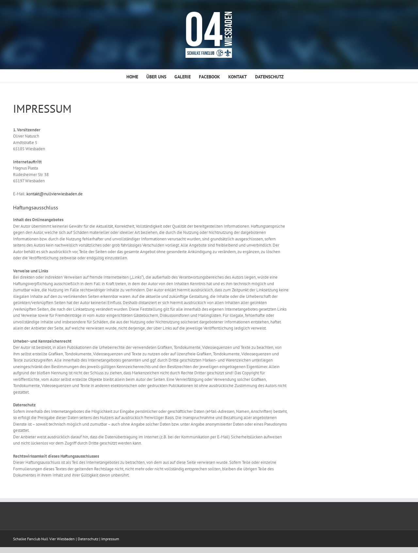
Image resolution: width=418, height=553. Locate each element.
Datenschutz (88, 538)
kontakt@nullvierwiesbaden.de (54, 194)
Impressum (110, 538)
